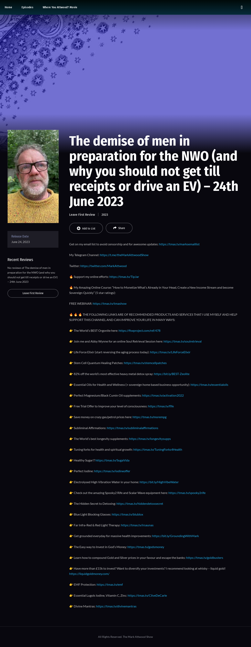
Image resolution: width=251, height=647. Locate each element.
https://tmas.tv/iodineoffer (112, 471)
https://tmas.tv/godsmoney (145, 547)
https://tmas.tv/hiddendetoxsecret (139, 503)
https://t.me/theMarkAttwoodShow (124, 255)
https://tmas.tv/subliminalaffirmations (132, 428)
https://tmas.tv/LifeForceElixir (170, 352)
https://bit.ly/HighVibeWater (159, 482)
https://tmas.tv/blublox (127, 514)
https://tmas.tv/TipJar (124, 276)
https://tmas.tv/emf (110, 584)
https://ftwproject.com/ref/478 (139, 330)
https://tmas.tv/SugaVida (112, 460)
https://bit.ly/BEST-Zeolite (171, 374)
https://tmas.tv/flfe (161, 406)
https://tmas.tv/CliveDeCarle (147, 595)
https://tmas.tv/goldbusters (204, 557)
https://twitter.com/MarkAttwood (103, 266)
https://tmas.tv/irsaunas (137, 525)
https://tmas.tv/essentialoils (209, 384)
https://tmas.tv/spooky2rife (187, 493)
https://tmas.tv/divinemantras (116, 606)
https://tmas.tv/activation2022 (163, 395)
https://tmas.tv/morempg (149, 417)
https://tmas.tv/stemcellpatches (145, 363)
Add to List (86, 228)
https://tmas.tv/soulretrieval (183, 341)
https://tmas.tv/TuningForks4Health (157, 449)
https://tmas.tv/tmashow (109, 303)
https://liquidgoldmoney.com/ (89, 573)
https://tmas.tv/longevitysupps (150, 438)
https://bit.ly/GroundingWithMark (175, 536)
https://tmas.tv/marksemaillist (179, 244)
